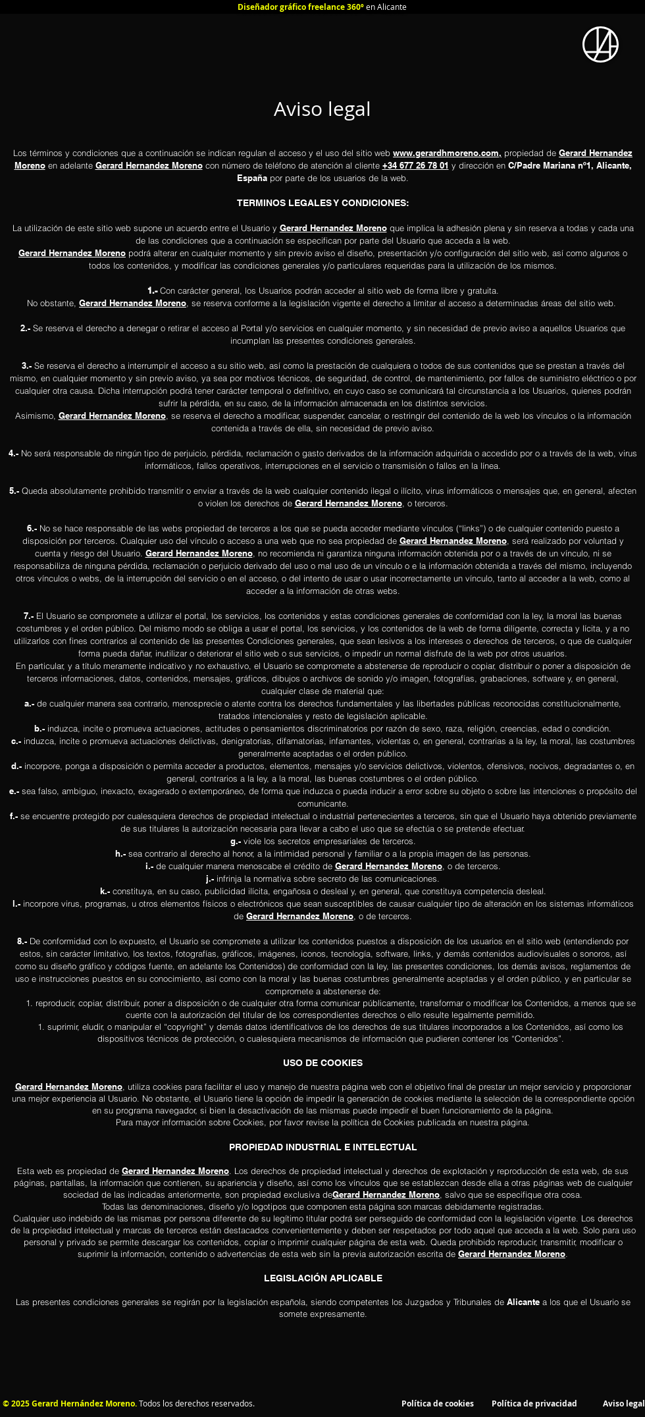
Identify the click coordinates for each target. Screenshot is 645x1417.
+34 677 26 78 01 (415, 165)
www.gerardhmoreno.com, (447, 152)
